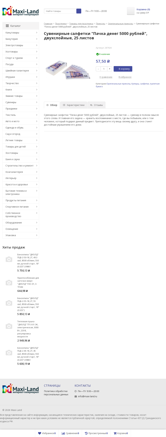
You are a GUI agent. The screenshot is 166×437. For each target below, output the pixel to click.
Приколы (100, 23)
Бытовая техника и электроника (16, 192)
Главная (48, 23)
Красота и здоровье (17, 184)
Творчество (12, 83)
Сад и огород (13, 133)
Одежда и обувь (15, 127)
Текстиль (11, 114)
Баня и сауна (13, 159)
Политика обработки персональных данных (56, 393)
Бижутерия (12, 38)
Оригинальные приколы (120, 23)
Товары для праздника (81, 23)
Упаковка (11, 235)
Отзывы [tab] (96, 105)
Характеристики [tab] (73, 105)
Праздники (61, 23)
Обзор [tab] (52, 105)
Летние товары (14, 140)
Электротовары (14, 45)
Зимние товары (14, 95)
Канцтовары (12, 32)
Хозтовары (12, 51)
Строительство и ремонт (20, 165)
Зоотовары (12, 152)
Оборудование (14, 222)
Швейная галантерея (17, 70)
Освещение (12, 228)
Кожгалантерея (14, 171)
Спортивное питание (17, 206)
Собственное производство (13, 214)
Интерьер (11, 178)
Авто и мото (12, 121)
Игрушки (10, 76)
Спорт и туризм (14, 57)
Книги (9, 89)
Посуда (9, 64)
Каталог (13, 26)
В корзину (122, 68)
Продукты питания (16, 200)
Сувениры (11, 102)
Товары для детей (16, 146)
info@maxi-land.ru (87, 396)
